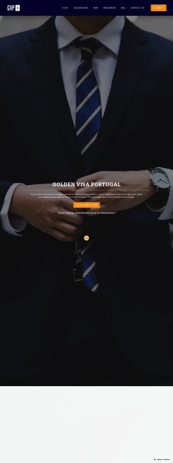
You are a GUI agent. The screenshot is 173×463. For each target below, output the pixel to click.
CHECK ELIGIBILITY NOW (87, 205)
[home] (14, 8)
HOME (65, 7)
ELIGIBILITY (158, 7)
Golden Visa (81, 7)
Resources (109, 7)
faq (123, 7)
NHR (95, 7)
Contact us (137, 7)
